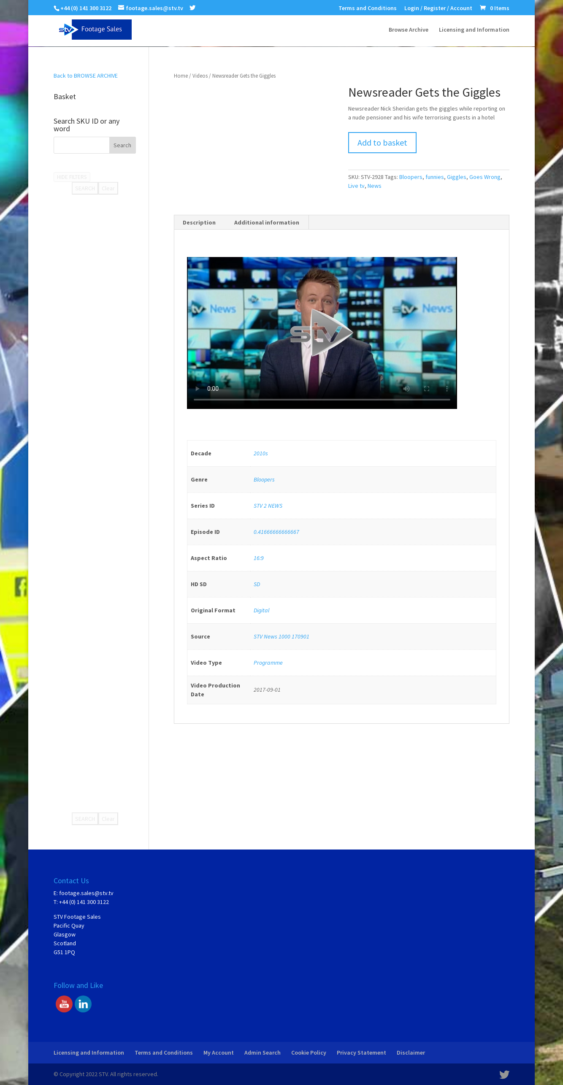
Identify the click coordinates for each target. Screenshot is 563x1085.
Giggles (456, 177)
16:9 (259, 558)
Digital (261, 610)
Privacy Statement (361, 1052)
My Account (218, 1052)
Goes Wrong (485, 177)
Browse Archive (408, 30)
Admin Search (262, 1052)
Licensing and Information (474, 30)
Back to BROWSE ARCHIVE (86, 75)
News (375, 185)
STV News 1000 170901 (281, 636)
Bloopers (410, 177)
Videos (200, 75)
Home (181, 75)
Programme (268, 662)
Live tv (356, 185)
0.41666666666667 (276, 532)
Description (199, 222)
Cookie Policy (308, 1052)
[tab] (199, 222)
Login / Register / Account (438, 8)
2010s (261, 453)
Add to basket (382, 142)
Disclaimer (411, 1052)
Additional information (266, 222)
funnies (434, 177)
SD (257, 584)
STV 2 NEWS (268, 505)
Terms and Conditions (367, 8)
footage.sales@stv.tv (86, 893)
